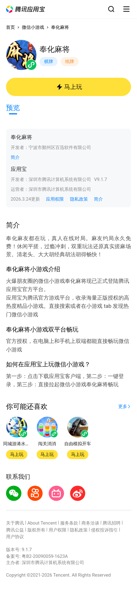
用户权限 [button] (57, 530)
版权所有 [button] (36, 530)
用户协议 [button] (15, 536)
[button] (25, 9)
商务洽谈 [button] (90, 523)
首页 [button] (10, 27)
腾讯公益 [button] (15, 530)
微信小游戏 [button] (33, 27)
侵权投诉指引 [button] (104, 530)
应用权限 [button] (55, 199)
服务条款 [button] (69, 523)
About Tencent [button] (42, 523)
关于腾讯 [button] (15, 523)
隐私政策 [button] (79, 199)
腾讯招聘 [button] (111, 523)
